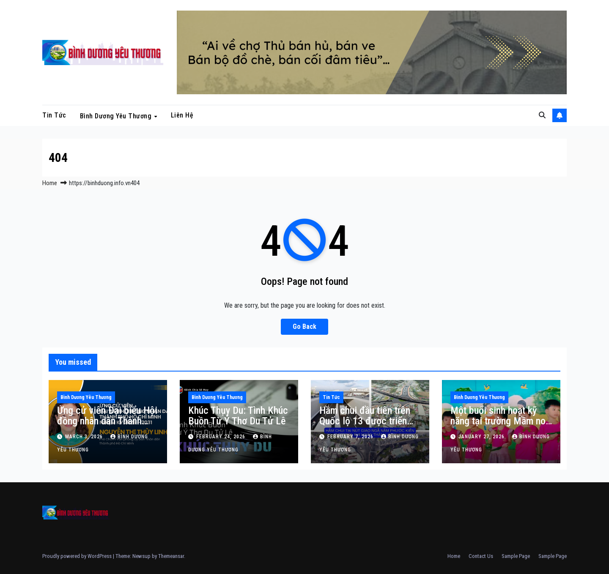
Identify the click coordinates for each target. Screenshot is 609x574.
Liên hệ (182, 115)
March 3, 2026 (84, 437)
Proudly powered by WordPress (77, 556)
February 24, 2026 (221, 437)
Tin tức (54, 115)
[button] (542, 115)
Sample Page (516, 556)
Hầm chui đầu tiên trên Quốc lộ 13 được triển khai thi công (364, 421)
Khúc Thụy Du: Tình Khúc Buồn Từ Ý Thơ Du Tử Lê (238, 416)
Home (49, 183)
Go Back (304, 327)
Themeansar (171, 556)
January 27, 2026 (482, 437)
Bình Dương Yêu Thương (117, 116)
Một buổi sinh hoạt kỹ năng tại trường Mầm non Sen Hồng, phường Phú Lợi (500, 426)
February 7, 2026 (351, 437)
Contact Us (481, 556)
